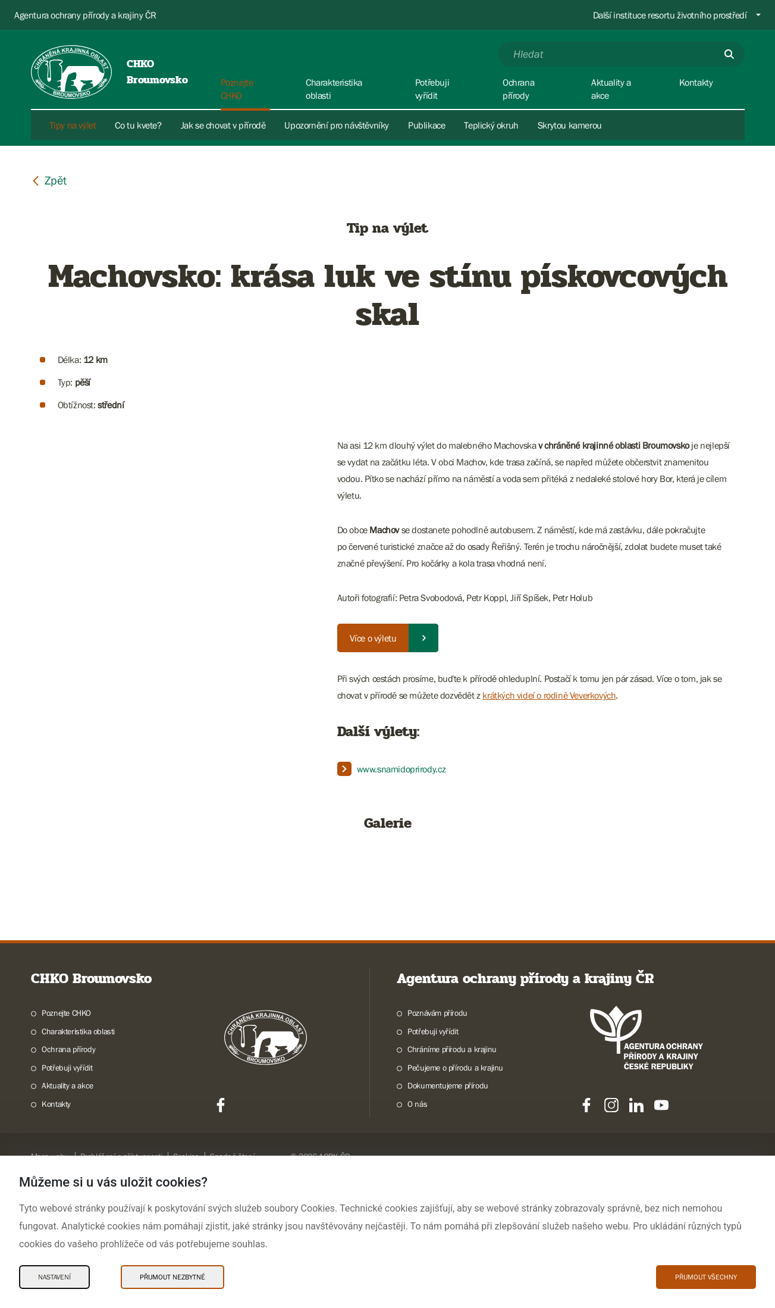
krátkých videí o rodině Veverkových (549, 695)
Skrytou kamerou (570, 125)
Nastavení (54, 1277)
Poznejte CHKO (66, 1143)
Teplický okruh (491, 125)
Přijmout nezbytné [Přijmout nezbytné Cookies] (172, 1277)
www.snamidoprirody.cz (401, 768)
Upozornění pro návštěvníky (336, 125)
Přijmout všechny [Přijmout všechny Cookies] (706, 1277)
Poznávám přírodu (437, 1143)
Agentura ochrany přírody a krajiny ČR (85, 15)
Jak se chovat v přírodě (223, 125)
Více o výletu (373, 638)
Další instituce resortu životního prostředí (670, 15)
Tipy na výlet (72, 125)
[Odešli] (729, 54)
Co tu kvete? (138, 125)
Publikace (426, 125)
